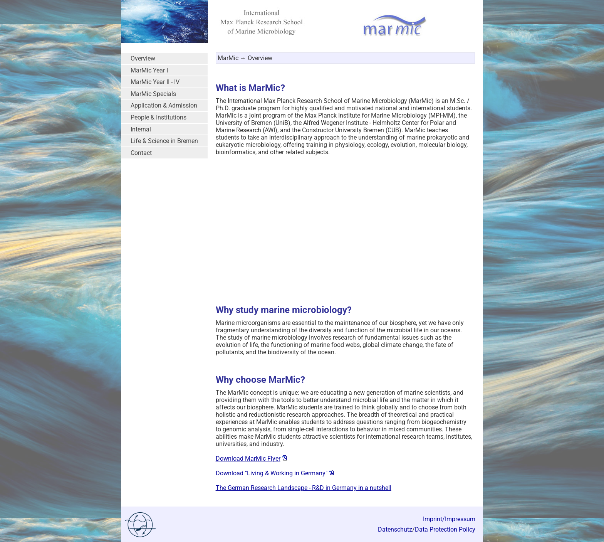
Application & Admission (164, 105)
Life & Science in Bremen (164, 141)
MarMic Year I (149, 70)
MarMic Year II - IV (155, 82)
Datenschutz (395, 529)
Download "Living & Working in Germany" (271, 473)
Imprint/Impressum (449, 519)
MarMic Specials (153, 94)
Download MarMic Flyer (248, 458)
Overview (143, 58)
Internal (141, 129)
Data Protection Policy (445, 529)
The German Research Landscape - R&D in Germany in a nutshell (303, 488)
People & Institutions (158, 117)
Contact (141, 153)
